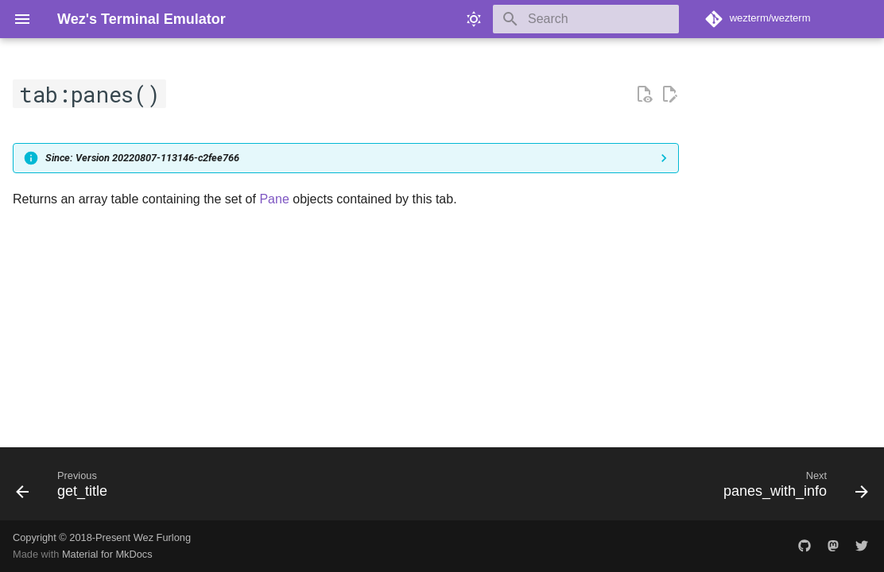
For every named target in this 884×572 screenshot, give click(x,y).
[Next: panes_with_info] (791, 488)
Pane (274, 199)
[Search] (586, 19)
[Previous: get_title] (66, 488)
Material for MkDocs (107, 554)
